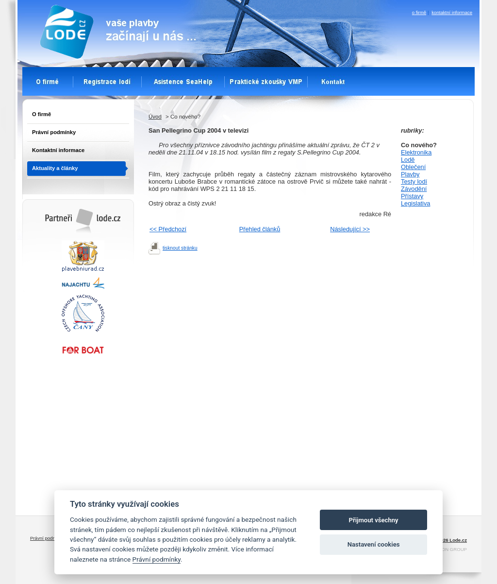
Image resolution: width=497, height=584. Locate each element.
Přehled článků (260, 229)
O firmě (41, 114)
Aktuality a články (55, 168)
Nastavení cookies (374, 544)
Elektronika (416, 152)
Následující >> (350, 229)
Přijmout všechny (373, 520)
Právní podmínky (54, 132)
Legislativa (415, 203)
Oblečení (413, 167)
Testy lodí (414, 181)
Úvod (155, 117)
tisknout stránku (180, 248)
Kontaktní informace (58, 150)
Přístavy (412, 196)
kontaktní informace (451, 12)
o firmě (419, 12)
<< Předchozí (167, 229)
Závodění (414, 188)
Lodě (407, 159)
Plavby (410, 174)
